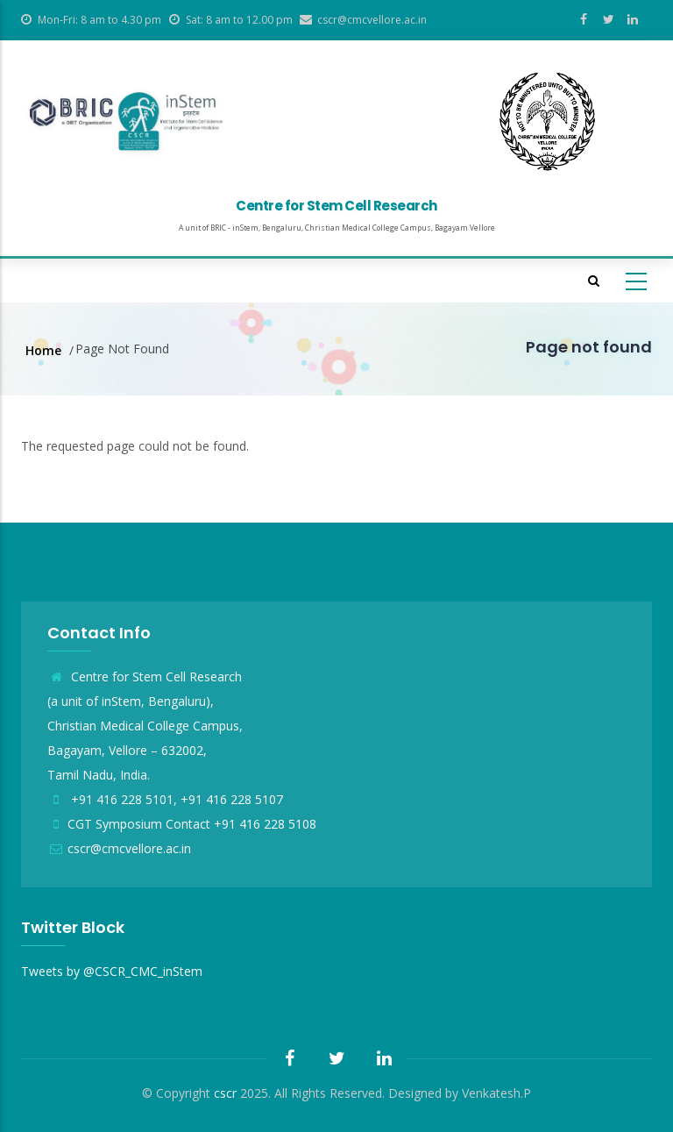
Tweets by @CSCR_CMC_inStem (111, 971)
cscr (225, 1093)
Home (43, 350)
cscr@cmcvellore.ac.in (119, 848)
